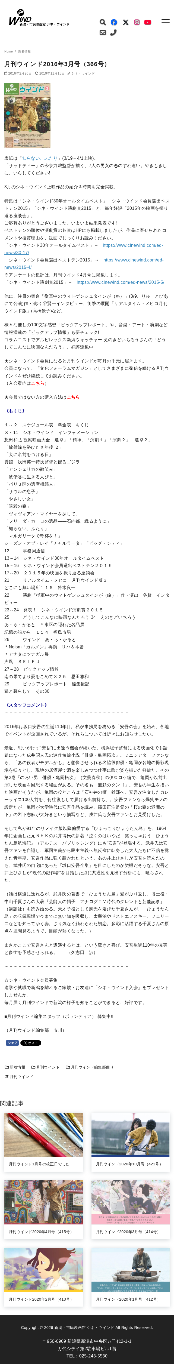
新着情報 (14, 1067)
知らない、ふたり (40, 158)
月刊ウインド (45, 1067)
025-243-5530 (93, 1356)
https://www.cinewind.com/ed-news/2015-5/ (120, 282)
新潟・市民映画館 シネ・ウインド (84, 1327)
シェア (13, 1043)
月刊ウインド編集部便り (89, 1067)
